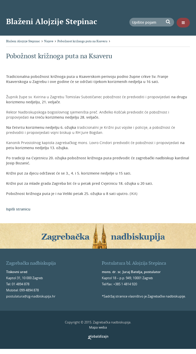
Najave (48, 41)
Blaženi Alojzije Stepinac (51, 21)
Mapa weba (98, 327)
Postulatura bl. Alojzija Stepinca (134, 263)
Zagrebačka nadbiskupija (31, 263)
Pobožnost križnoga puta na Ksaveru (82, 41)
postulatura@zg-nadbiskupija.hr (30, 296)
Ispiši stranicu (18, 209)
